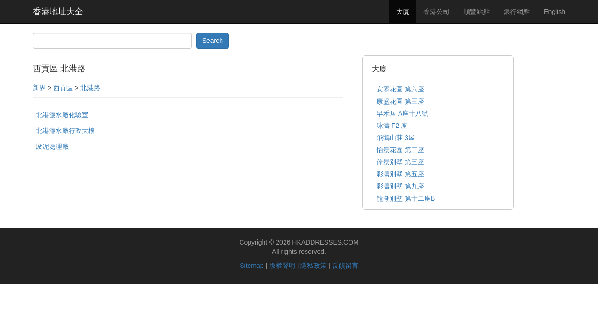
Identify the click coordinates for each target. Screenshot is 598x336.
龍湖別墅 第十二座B (406, 198)
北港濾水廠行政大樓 (65, 130)
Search (212, 40)
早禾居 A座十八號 (402, 113)
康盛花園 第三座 (400, 101)
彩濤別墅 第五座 (400, 174)
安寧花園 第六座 (400, 89)
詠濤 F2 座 (392, 125)
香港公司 (436, 11)
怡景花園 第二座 (400, 150)
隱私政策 (313, 265)
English (554, 11)
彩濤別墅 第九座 (400, 186)
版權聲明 (282, 265)
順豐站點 (476, 11)
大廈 (402, 11)
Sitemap (251, 265)
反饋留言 (345, 265)
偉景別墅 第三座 (400, 162)
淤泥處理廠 (52, 146)
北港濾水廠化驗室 (62, 115)
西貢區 (63, 87)
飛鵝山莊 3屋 (396, 137)
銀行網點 (517, 11)
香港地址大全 (58, 11)
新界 (39, 87)
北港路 (90, 87)
